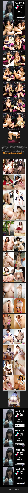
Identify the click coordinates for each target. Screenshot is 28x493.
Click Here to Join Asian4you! (14, 153)
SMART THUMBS (17, 406)
